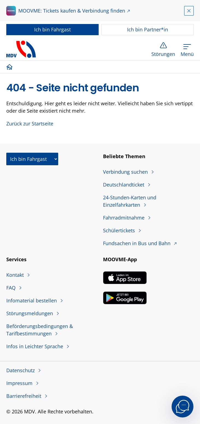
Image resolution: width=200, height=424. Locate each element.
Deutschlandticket (124, 184)
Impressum (20, 383)
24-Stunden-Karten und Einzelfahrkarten (129, 201)
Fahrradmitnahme (124, 217)
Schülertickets (119, 230)
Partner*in (147, 29)
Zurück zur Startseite (29, 123)
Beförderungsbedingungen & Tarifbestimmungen (39, 330)
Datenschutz (21, 370)
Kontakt (15, 275)
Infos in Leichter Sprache (35, 346)
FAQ (11, 287)
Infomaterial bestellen (32, 300)
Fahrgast (52, 29)
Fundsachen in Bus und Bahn (137, 243)
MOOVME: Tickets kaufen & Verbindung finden (71, 10)
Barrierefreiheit (24, 396)
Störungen (163, 54)
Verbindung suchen (126, 172)
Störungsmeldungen (30, 313)
